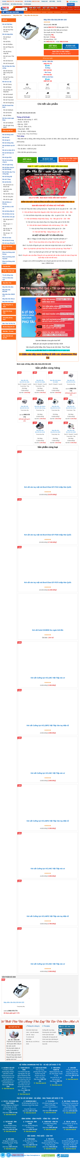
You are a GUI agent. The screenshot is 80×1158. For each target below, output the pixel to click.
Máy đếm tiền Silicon (8, 299)
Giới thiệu (52, 1)
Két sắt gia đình (65, 12)
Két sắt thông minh (7, 134)
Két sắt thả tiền (6, 182)
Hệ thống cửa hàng (16, 4)
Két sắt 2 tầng (6, 179)
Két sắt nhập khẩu (7, 34)
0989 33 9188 (35, 1)
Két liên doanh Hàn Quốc (7, 106)
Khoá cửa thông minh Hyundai (8, 257)
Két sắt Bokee (7, 87)
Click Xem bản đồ (8, 1088)
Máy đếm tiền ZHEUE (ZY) (8, 295)
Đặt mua (53, 46)
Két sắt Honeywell (8, 63)
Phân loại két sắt (8, 130)
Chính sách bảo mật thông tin (50, 1039)
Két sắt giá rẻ (50, 12)
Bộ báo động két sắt (9, 326)
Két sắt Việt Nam (7, 24)
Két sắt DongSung (8, 102)
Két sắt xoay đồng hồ (8, 243)
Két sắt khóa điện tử (8, 211)
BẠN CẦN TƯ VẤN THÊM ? (61, 53)
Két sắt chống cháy (57, 12)
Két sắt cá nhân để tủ (8, 150)
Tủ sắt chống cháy (7, 275)
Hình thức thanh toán (31, 1030)
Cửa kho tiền (6, 266)
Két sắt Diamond (8, 60)
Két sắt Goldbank (8, 122)
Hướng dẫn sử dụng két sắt (49, 1037)
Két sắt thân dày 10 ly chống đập (8, 173)
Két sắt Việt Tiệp (27, 12)
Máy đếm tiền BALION (6, 290)
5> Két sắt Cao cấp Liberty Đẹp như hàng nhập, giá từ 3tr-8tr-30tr (47, 222)
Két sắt (5, 20)
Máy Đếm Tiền (7, 283)
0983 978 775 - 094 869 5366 (15, 1)
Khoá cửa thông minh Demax (8, 253)
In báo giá (71, 46)
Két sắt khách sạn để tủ (8, 146)
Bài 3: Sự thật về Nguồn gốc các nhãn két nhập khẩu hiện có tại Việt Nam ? (48, 245)
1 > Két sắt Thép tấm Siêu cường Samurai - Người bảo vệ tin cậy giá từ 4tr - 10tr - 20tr (47, 209)
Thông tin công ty (33, 1026)
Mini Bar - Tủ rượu (8, 331)
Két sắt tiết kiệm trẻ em (8, 153)
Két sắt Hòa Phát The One (36, 12)
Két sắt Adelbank (8, 110)
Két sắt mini (44, 12)
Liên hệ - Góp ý (30, 1034)
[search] (25, 9)
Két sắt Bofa (6, 41)
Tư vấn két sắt (30, 1037)
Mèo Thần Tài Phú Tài (8, 323)
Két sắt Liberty (7, 84)
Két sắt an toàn (6, 237)
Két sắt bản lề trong (8, 240)
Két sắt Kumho (7, 112)
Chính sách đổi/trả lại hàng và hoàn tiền (50, 1043)
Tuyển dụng (27, 4)
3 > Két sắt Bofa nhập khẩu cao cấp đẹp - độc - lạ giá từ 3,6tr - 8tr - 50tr (47, 215)
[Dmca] (48, 1155)
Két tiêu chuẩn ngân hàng (8, 119)
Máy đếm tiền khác (8, 301)
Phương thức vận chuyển (49, 1032)
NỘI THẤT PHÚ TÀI (13, 1027)
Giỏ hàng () (74, 1)
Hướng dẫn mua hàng (48, 1030)
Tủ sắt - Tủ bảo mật (8, 271)
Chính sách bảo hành (48, 1034)
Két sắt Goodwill (8, 94)
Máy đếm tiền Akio (7, 287)
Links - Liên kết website (32, 1032)
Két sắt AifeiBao (8, 44)
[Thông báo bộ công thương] (62, 1155)
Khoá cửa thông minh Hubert (8, 262)
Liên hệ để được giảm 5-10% (56, 27)
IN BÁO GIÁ (47, 160)
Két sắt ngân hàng (7, 164)
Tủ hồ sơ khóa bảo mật (7, 278)
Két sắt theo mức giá (8, 216)
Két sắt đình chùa (8, 194)
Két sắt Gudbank (8, 97)
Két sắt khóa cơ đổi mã (8, 207)
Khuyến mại (5, 4)
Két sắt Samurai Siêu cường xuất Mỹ (8, 72)
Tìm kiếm (70, 4)
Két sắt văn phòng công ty (7, 161)
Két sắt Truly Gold (8, 100)
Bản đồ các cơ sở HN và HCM (32, 1043)
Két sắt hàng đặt (7, 176)
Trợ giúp (47, 1026)
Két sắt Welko (7, 115)
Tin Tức (59, 1)
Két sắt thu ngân (8, 199)
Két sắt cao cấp (6, 81)
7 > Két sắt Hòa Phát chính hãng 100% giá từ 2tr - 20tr (47, 228)
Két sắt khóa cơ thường (6, 203)
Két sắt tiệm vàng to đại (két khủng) (8, 168)
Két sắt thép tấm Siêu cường (8, 67)
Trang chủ (44, 1)
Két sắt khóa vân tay (8, 214)
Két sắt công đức (8, 196)
